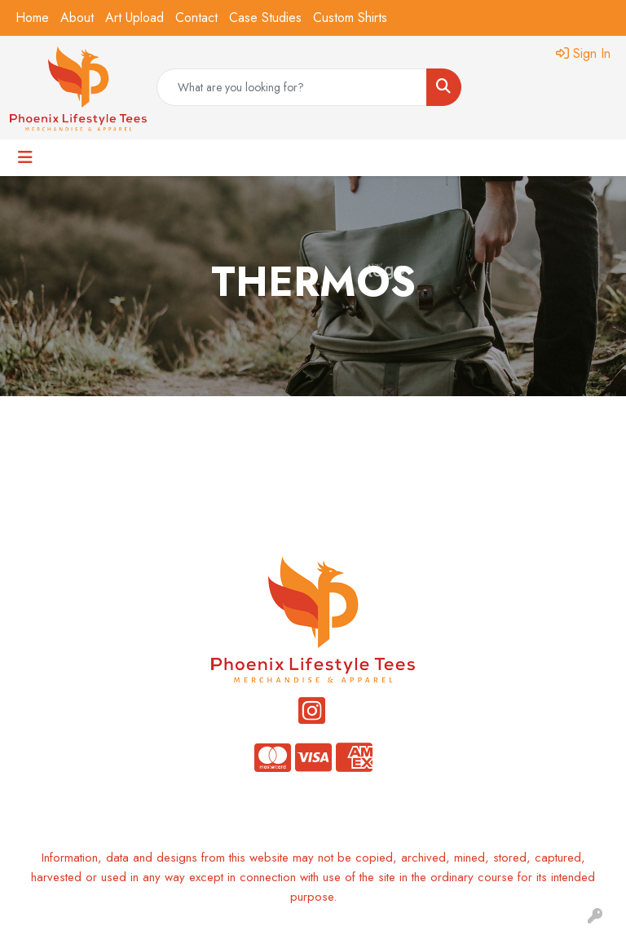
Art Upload (134, 17)
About (77, 17)
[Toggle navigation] (25, 158)
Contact (196, 17)
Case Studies (265, 17)
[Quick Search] (291, 87)
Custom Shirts (350, 17)
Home (32, 17)
